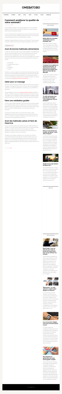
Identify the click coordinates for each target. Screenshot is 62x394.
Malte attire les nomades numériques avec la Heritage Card (50, 40)
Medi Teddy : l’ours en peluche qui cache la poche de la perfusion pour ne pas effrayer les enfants (50, 251)
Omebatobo (31, 7)
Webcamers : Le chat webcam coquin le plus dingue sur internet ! (49, 289)
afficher (12, 45)
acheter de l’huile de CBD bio (26, 92)
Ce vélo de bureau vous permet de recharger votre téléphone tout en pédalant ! (50, 98)
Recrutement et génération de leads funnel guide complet (49, 358)
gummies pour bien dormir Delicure (20, 78)
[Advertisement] (52, 201)
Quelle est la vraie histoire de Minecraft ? (50, 164)
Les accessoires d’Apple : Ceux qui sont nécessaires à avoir (50, 323)
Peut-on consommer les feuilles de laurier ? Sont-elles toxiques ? (50, 132)
